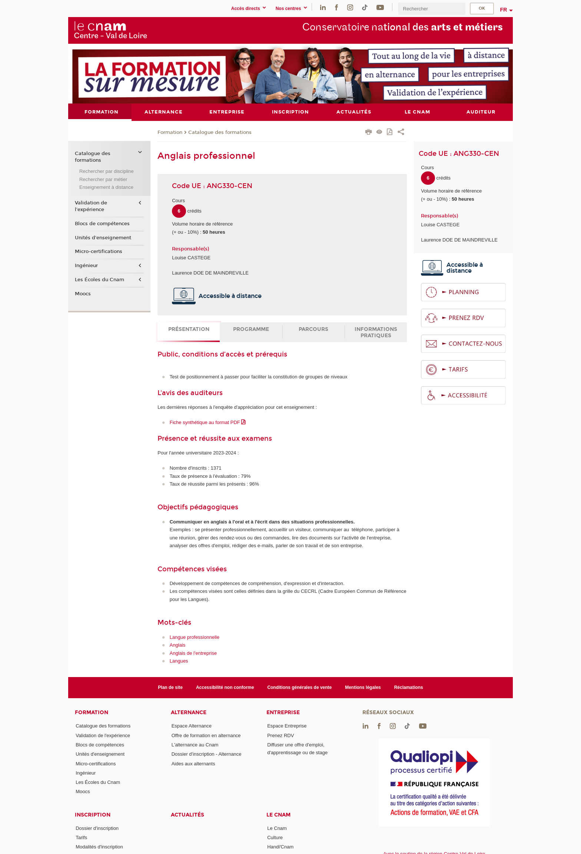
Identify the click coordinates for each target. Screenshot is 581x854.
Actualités (187, 814)
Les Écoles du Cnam (99, 279)
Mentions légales (363, 687)
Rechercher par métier (103, 179)
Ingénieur (86, 266)
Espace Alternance (192, 726)
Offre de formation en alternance (206, 735)
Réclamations (408, 687)
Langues (179, 660)
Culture (275, 837)
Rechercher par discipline (106, 171)
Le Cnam (278, 814)
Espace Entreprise (286, 726)
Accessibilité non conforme (225, 687)
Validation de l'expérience (91, 206)
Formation (169, 132)
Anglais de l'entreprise (193, 653)
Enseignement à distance (106, 187)
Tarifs (81, 837)
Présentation (188, 329)
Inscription (92, 814)
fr (503, 10)
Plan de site (170, 687)
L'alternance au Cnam (195, 744)
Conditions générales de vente (299, 687)
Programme (251, 329)
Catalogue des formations (220, 132)
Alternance (188, 712)
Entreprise (283, 712)
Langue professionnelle (194, 637)
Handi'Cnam (280, 847)
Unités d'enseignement (103, 237)
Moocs (83, 293)
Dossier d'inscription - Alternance (207, 754)
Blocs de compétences (102, 224)
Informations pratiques (376, 332)
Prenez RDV (280, 735)
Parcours (313, 329)
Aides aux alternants (193, 763)
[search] (431, 9)
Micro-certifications (98, 251)
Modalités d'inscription (99, 847)
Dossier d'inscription (97, 828)
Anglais (178, 645)
